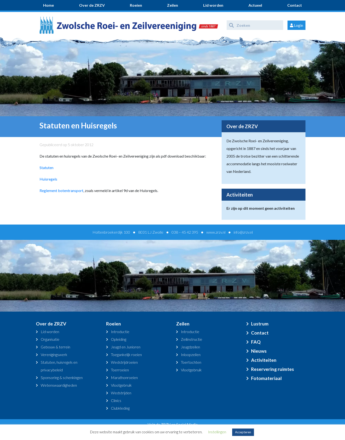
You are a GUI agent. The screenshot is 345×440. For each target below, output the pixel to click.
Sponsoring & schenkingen (62, 377)
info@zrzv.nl (243, 232)
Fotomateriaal (266, 378)
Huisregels (48, 179)
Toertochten (191, 362)
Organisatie (50, 339)
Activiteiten (263, 360)
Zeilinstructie (191, 339)
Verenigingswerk (54, 354)
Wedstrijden (121, 392)
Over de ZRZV (92, 5)
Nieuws (259, 351)
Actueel (255, 5)
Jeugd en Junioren (125, 347)
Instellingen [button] (217, 432)
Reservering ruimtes (272, 369)
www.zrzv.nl (215, 232)
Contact (294, 5)
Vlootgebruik (121, 385)
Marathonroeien (124, 377)
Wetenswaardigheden (59, 385)
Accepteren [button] (243, 432)
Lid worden (213, 5)
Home (48, 5)
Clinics (116, 400)
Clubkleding (120, 408)
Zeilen (172, 5)
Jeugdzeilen (190, 347)
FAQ (256, 342)
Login (296, 25)
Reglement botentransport (61, 190)
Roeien (136, 5)
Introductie (120, 331)
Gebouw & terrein (55, 347)
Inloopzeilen (191, 354)
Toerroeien (120, 370)
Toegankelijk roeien (126, 354)
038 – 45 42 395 (185, 232)
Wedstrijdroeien (124, 362)
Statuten (46, 167)
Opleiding (118, 339)
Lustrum (260, 323)
